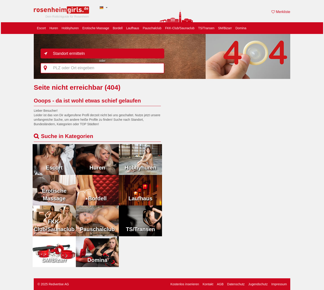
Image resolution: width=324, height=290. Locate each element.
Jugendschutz (258, 284)
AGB (220, 284)
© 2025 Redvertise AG (53, 284)
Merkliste (280, 12)
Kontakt (207, 284)
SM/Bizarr (225, 28)
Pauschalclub (152, 28)
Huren (54, 28)
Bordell (118, 28)
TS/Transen (206, 28)
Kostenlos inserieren (185, 284)
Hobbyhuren (70, 28)
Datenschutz (236, 284)
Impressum (279, 284)
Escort (41, 28)
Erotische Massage (95, 28)
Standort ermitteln (69, 53)
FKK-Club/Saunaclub (180, 28)
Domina (240, 28)
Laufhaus (132, 28)
